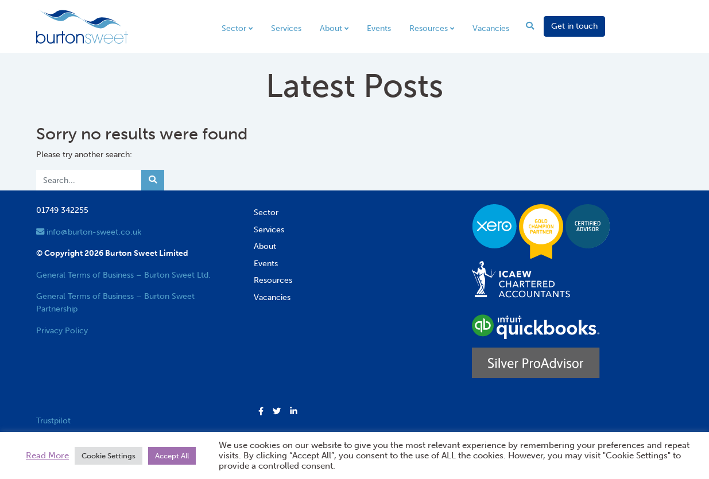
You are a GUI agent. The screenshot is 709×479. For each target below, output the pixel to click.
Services (286, 28)
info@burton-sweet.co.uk (88, 232)
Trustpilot (53, 420)
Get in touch (574, 26)
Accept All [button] (172, 455)
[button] (261, 412)
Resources (428, 28)
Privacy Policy (62, 330)
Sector (234, 28)
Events (379, 28)
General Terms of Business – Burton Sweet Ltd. (123, 275)
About (331, 28)
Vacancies (490, 28)
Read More (47, 455)
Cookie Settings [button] (108, 455)
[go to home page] (82, 26)
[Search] (89, 180)
